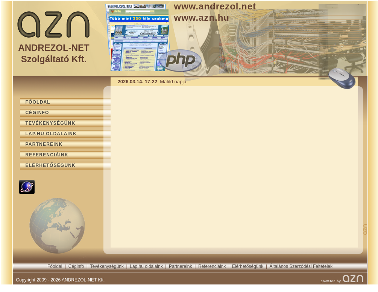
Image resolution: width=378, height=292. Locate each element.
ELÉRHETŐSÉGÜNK (51, 165)
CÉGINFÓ (37, 112)
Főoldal (54, 266)
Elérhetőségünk (247, 266)
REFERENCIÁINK (47, 154)
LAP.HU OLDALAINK (51, 133)
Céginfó (76, 266)
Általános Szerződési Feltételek (301, 266)
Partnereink (180, 266)
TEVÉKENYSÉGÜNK (51, 123)
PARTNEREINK (44, 144)
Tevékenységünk (106, 266)
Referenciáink (212, 266)
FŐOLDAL (38, 102)
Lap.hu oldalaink (146, 266)
